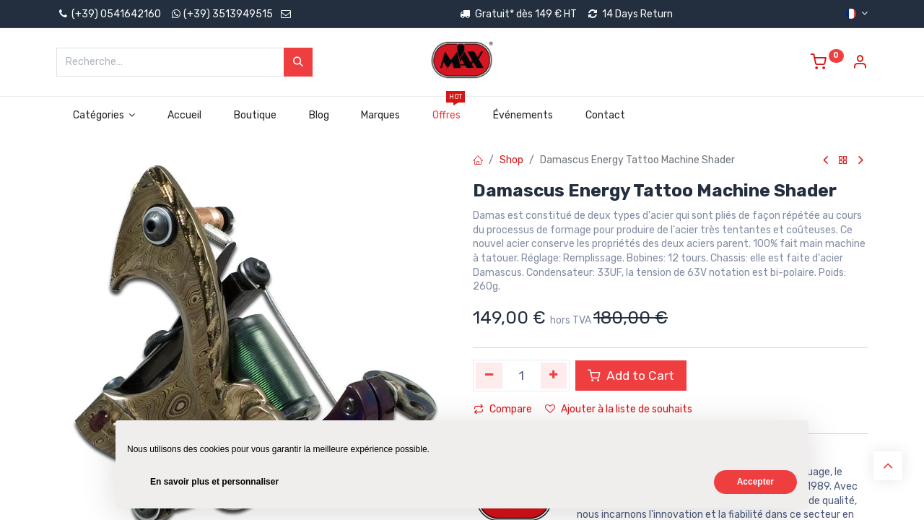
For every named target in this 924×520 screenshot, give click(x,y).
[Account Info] (860, 64)
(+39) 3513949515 (228, 14)
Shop (511, 160)
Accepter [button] (755, 482)
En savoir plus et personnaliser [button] (214, 482)
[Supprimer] (489, 376)
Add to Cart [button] (631, 375)
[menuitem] (185, 115)
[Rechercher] (298, 62)
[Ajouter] (554, 376)
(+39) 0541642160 (108, 14)
